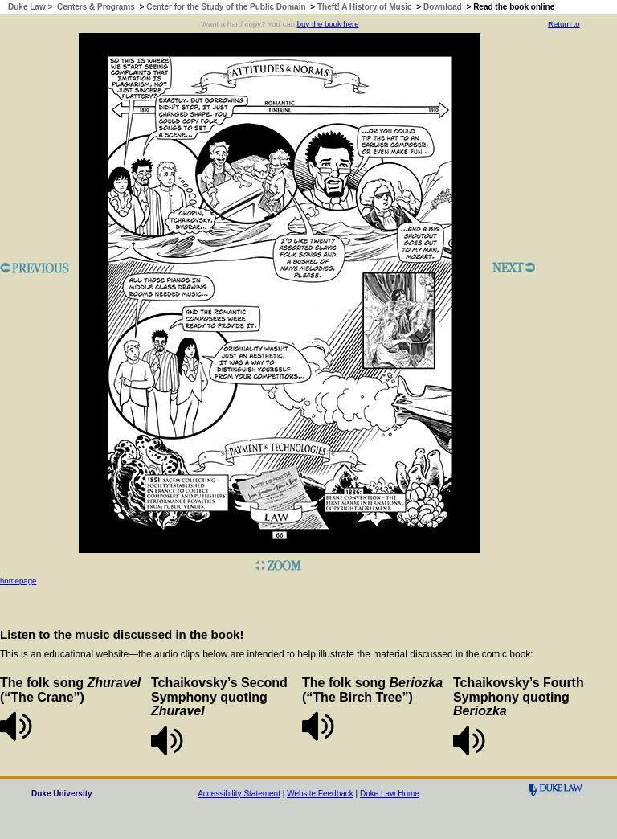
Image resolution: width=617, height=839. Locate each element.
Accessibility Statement (239, 793)
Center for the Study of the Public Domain (225, 6)
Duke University (61, 793)
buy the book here (328, 23)
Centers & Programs (96, 6)
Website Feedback (320, 793)
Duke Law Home (389, 793)
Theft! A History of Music (364, 6)
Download (442, 6)
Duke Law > (31, 6)
